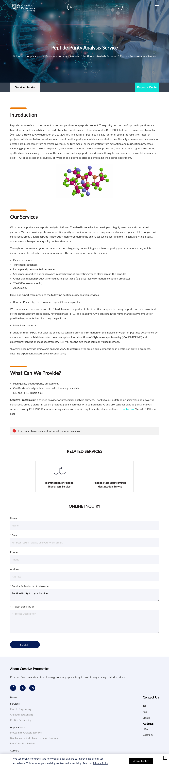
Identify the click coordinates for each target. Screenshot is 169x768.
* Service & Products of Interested (30, 586)
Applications (34, 56)
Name (13, 518)
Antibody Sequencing (21, 714)
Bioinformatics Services (23, 743)
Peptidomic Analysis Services (99, 56)
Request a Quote (146, 87)
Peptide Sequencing (20, 719)
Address (14, 569)
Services (15, 703)
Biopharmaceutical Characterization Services (34, 737)
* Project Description (22, 606)
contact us (128, 409)
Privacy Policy (100, 763)
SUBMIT (25, 644)
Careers (14, 750)
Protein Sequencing (20, 709)
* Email (14, 535)
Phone (13, 552)
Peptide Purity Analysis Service (84, 595)
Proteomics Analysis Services (62, 56)
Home (19, 56)
